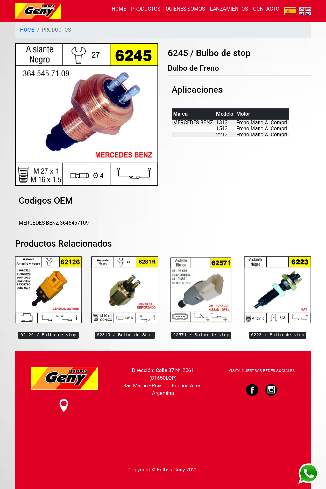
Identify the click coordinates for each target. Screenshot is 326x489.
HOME (119, 9)
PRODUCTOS (145, 9)
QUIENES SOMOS (185, 9)
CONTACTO (266, 9)
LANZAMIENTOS (229, 9)
